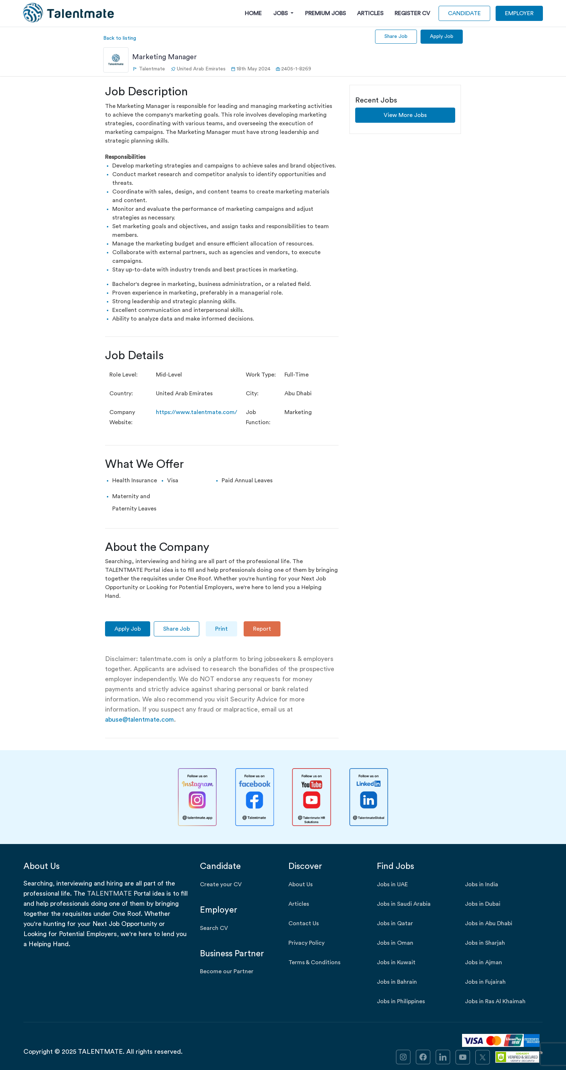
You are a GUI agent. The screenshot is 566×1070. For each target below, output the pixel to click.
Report (262, 629)
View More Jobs (405, 115)
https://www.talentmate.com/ (196, 412)
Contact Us (303, 923)
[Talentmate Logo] (69, 12)
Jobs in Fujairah (485, 982)
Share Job (396, 36)
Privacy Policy (306, 943)
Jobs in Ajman (483, 962)
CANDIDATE (464, 13)
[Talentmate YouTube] (311, 797)
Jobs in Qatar (395, 923)
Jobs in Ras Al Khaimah (495, 1001)
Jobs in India (481, 884)
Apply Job (441, 36)
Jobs (281, 13)
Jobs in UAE (392, 884)
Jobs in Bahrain (397, 982)
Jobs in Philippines (401, 1001)
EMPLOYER (519, 13)
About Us (300, 884)
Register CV (412, 13)
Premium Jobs (325, 13)
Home (253, 13)
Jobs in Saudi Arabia (404, 904)
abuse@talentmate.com (139, 719)
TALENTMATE (109, 893)
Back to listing (119, 38)
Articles (370, 13)
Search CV (214, 928)
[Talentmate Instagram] (197, 797)
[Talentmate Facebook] (254, 797)
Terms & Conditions (314, 962)
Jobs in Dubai (482, 904)
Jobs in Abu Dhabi (488, 923)
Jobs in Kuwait (396, 962)
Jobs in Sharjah (485, 943)
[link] (403, 1056)
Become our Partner (226, 971)
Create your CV (221, 884)
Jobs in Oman (395, 943)
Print (221, 629)
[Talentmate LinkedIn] (368, 797)
